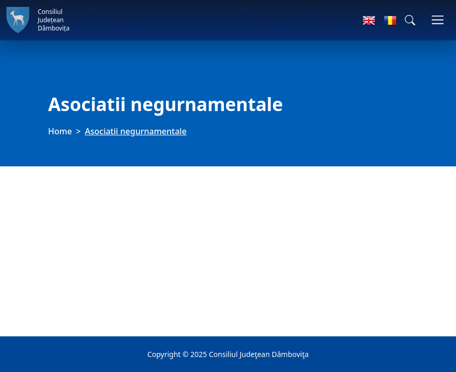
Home (60, 131)
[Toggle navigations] (437, 20)
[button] (410, 20)
